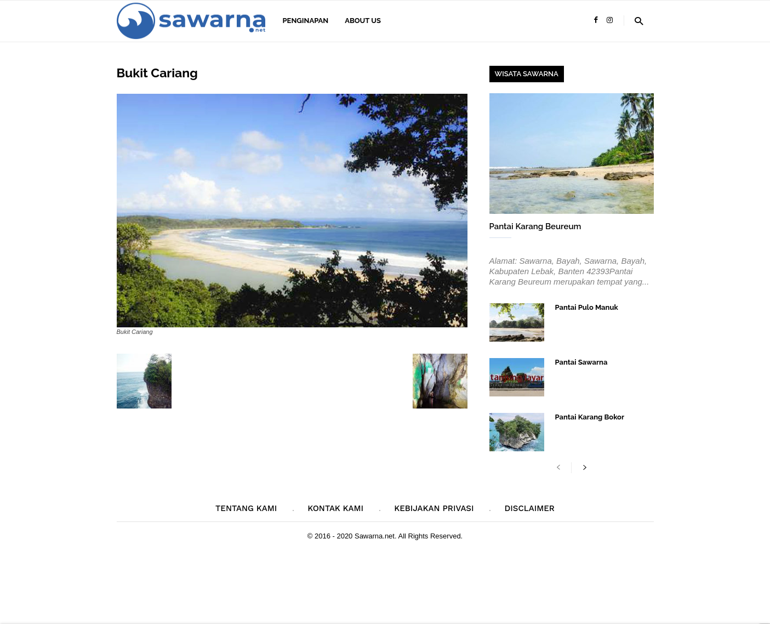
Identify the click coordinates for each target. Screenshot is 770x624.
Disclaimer (529, 508)
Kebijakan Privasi (434, 508)
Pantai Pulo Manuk (586, 307)
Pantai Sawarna (581, 362)
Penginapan (306, 20)
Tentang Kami (246, 508)
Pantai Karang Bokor (590, 417)
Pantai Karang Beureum (535, 226)
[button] (639, 20)
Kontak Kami (335, 508)
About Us (363, 20)
